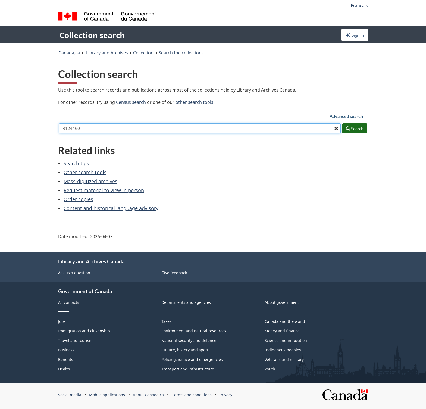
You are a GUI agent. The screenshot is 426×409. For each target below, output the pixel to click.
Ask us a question (74, 272)
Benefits (65, 359)
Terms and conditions (192, 394)
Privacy (226, 394)
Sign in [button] (354, 35)
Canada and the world (285, 321)
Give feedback (174, 272)
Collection (143, 53)
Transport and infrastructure (187, 368)
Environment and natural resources (193, 330)
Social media (69, 394)
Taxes (166, 321)
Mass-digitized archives (90, 181)
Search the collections (181, 53)
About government (282, 302)
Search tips (76, 163)
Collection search (92, 35)
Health (64, 368)
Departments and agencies (186, 302)
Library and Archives (107, 53)
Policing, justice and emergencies (192, 359)
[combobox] (200, 128)
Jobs (62, 321)
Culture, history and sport (184, 349)
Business (66, 349)
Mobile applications (107, 394)
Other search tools (85, 172)
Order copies (78, 199)
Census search (131, 102)
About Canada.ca (148, 394)
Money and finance (282, 330)
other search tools (194, 102)
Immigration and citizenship (84, 330)
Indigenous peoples (283, 349)
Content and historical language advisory (111, 208)
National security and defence (188, 340)
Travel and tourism (75, 340)
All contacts (68, 302)
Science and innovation (286, 340)
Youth (270, 368)
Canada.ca (69, 53)
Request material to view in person (104, 190)
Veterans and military (284, 359)
